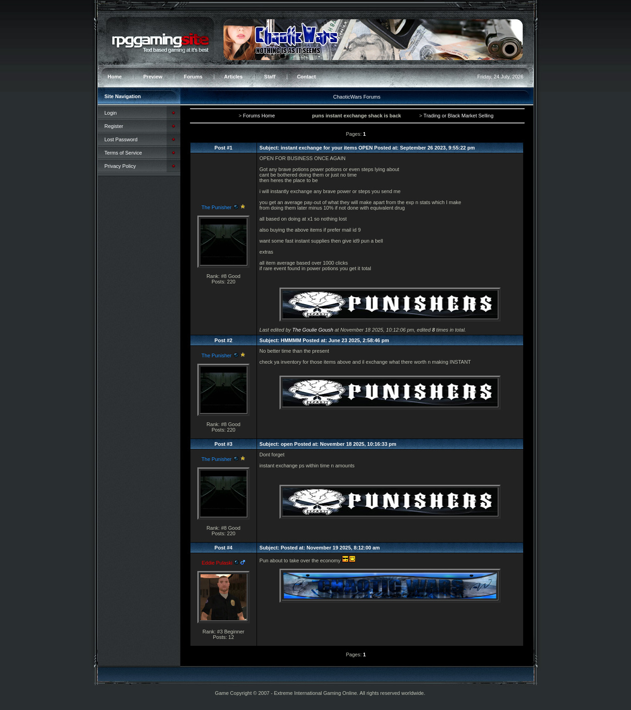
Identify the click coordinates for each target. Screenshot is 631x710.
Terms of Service (123, 152)
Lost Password (121, 139)
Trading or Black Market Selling (458, 115)
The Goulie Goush (312, 330)
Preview (152, 76)
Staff (269, 76)
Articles (233, 76)
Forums (193, 76)
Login (111, 113)
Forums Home (259, 115)
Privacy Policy (120, 166)
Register (114, 126)
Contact (306, 76)
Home (115, 76)
